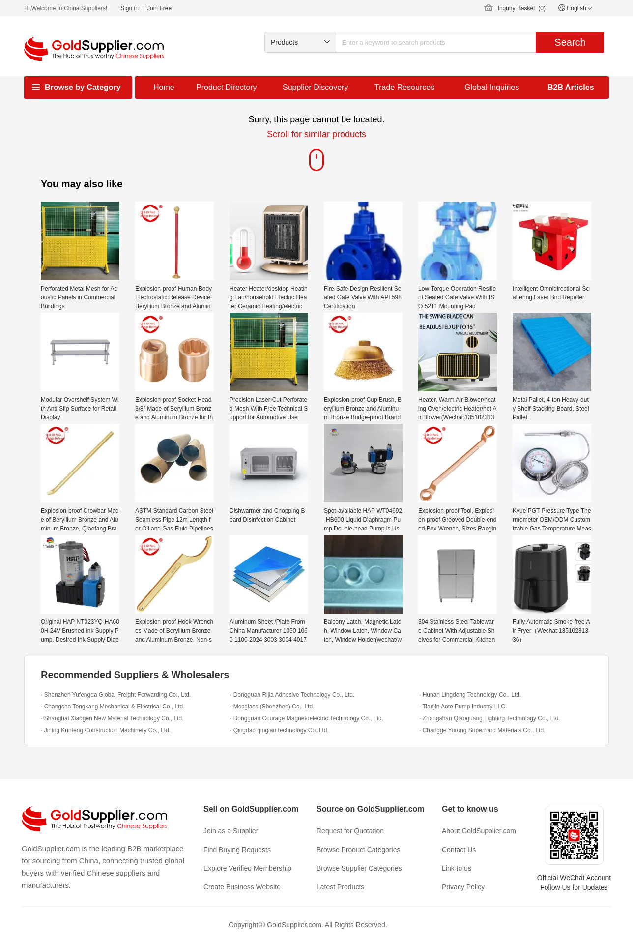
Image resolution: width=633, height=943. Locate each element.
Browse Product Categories (358, 850)
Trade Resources (404, 87)
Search (569, 42)
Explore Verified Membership (247, 868)
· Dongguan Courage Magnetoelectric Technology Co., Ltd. (306, 718)
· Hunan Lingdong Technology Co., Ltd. (470, 694)
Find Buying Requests (237, 850)
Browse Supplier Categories (359, 868)
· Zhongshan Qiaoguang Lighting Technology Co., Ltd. (489, 718)
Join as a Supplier (230, 831)
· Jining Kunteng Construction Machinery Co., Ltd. (106, 730)
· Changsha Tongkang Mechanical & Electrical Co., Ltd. (113, 706)
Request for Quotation (350, 831)
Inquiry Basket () (522, 8)
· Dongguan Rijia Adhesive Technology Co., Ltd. (292, 694)
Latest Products (340, 887)
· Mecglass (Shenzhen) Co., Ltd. (272, 706)
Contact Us (459, 850)
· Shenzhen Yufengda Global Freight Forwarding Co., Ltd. (116, 694)
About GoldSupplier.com (479, 831)
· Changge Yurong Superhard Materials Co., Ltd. (482, 730)
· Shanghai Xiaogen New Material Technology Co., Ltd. (112, 718)
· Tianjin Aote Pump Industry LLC (462, 706)
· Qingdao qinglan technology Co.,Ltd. (279, 730)
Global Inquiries (491, 87)
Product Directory (226, 87)
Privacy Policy (463, 887)
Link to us (456, 868)
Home (163, 87)
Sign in (129, 8)
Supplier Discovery (315, 87)
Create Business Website (242, 887)
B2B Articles (570, 87)
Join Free (159, 8)
